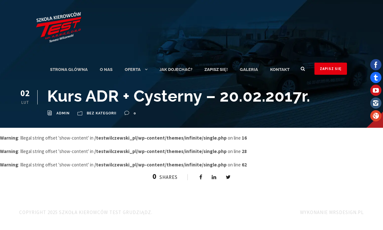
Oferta (133, 69)
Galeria (249, 69)
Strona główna (69, 69)
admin (63, 113)
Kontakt (280, 69)
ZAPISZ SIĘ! (216, 69)
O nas (106, 69)
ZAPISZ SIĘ (331, 68)
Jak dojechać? (175, 69)
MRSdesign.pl (346, 212)
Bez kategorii (101, 113)
